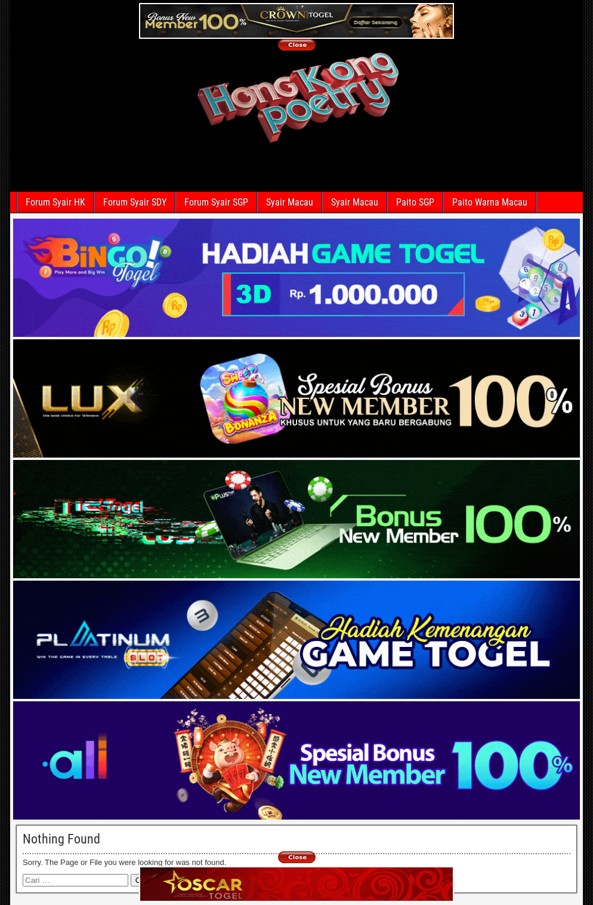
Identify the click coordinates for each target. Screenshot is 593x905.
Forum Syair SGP (216, 202)
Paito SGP (415, 202)
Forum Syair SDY (134, 202)
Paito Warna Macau (489, 202)
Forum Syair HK (55, 202)
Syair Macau (289, 202)
